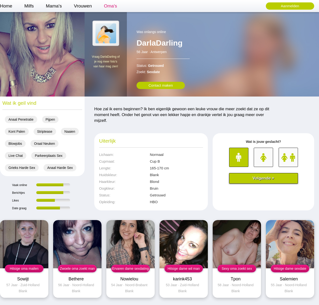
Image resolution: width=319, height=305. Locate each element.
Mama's (54, 5)
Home (6, 5)
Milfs (29, 5)
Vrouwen (83, 5)
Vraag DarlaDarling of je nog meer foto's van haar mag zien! (106, 61)
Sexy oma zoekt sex (237, 268)
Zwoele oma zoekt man (77, 268)
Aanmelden (290, 6)
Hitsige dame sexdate (290, 268)
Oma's (110, 5)
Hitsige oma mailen (24, 268)
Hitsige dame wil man (183, 268)
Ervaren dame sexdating (130, 268)
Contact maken (161, 85)
